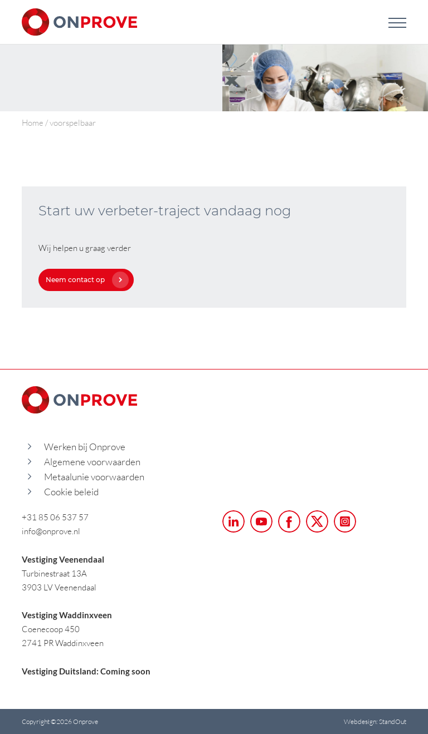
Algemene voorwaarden (92, 461)
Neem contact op (84, 279)
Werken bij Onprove (84, 446)
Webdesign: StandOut (375, 721)
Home (32, 122)
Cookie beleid (71, 491)
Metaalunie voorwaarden (94, 476)
